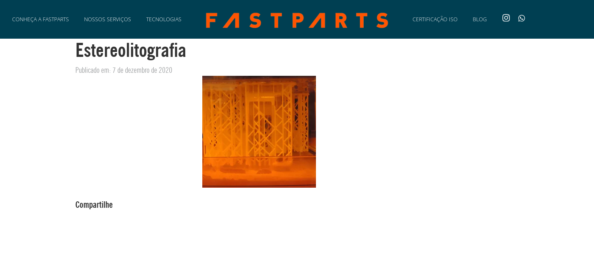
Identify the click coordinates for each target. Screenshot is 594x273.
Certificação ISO (435, 19)
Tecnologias (163, 19)
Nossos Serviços (107, 19)
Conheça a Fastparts (40, 19)
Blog (480, 19)
